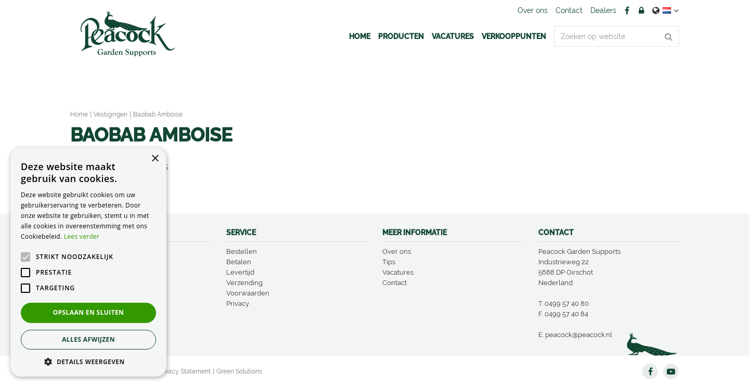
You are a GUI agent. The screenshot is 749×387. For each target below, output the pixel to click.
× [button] (155, 159)
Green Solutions (239, 371)
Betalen (238, 262)
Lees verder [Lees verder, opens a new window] (82, 236)
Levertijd (240, 272)
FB (627, 10)
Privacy (237, 303)
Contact (394, 283)
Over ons (396, 251)
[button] (88, 361)
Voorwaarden (247, 293)
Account (641, 10)
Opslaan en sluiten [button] (88, 312)
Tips (388, 262)
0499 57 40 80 (567, 303)
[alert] (88, 262)
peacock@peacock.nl (578, 335)
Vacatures (398, 272)
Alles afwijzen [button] (88, 339)
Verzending (244, 283)
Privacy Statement (184, 371)
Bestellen (241, 251)
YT (671, 371)
